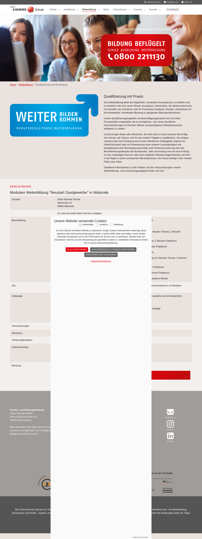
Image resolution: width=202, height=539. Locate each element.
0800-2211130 (152, 2)
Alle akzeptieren (77, 249)
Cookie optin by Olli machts (140, 537)
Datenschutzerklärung (101, 261)
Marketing (118, 225)
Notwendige (88, 225)
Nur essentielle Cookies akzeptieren (113, 249)
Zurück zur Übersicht (20, 192)
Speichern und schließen (101, 254)
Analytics (104, 225)
